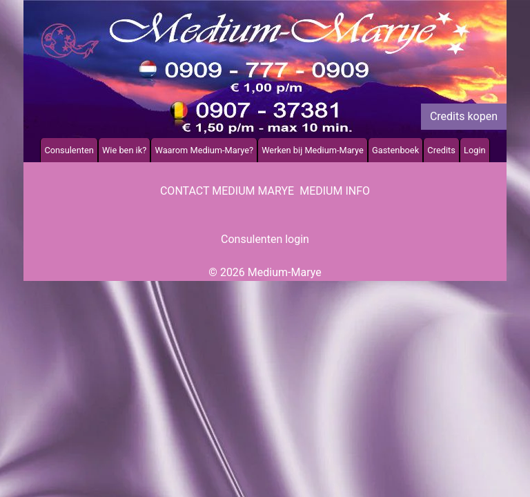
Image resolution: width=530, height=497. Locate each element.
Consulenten (68, 150)
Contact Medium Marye (227, 190)
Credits (441, 150)
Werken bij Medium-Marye (313, 150)
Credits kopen (464, 116)
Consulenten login (265, 239)
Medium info (335, 190)
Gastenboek (395, 150)
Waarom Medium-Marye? (204, 150)
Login (475, 150)
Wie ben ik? (124, 150)
